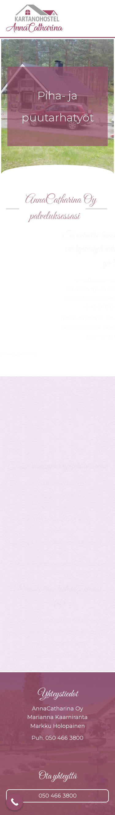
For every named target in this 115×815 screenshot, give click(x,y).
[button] (57, 795)
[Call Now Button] (14, 802)
